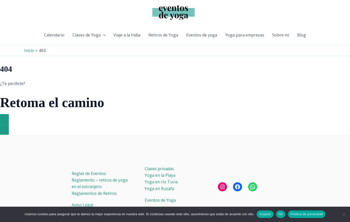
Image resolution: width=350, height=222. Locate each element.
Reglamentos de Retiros (94, 193)
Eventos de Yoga (160, 200)
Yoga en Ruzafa (159, 188)
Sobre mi (280, 35)
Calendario (54, 35)
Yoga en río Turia (161, 182)
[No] (343, 214)
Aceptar (265, 214)
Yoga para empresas (244, 35)
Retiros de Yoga (163, 35)
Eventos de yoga (201, 35)
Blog (301, 35)
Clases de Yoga (89, 35)
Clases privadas (159, 168)
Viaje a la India (126, 35)
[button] (103, 35)
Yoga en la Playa (160, 175)
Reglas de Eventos (89, 173)
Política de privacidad (306, 214)
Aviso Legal (82, 205)
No (281, 214)
